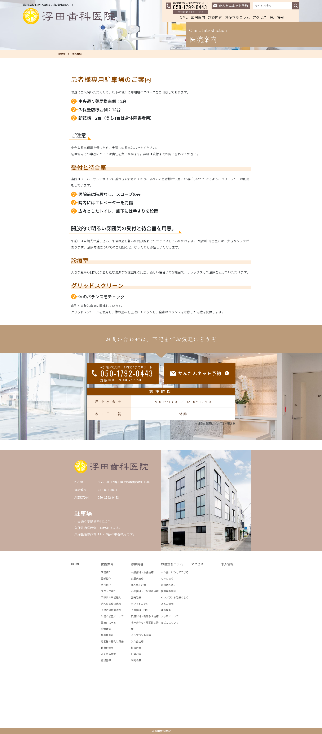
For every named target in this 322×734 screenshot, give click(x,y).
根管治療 (136, 647)
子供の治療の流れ (111, 610)
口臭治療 (136, 654)
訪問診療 (136, 660)
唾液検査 (166, 610)
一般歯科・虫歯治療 (142, 572)
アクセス (260, 17)
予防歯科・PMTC (140, 610)
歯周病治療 (137, 578)
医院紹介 (106, 572)
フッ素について (169, 616)
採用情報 (277, 17)
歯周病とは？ (168, 584)
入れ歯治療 (137, 641)
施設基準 (106, 660)
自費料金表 (107, 647)
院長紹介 (106, 584)
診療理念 (106, 628)
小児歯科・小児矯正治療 (145, 591)
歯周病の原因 (168, 591)
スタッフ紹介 (108, 591)
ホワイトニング (140, 603)
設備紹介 (106, 578)
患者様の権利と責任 (112, 641)
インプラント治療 (141, 635)
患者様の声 (107, 635)
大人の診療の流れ (111, 603)
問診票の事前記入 (111, 597)
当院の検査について (112, 616)
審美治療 (136, 597)
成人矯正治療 (138, 584)
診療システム (108, 622)
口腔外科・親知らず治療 (145, 616)
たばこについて (169, 622)
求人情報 (227, 564)
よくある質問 (108, 654)
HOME (182, 17)
